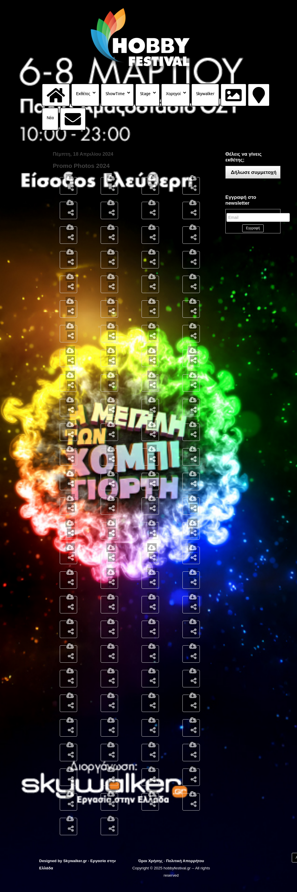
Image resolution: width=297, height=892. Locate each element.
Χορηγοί (173, 93)
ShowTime (115, 93)
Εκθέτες (83, 93)
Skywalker (205, 93)
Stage (145, 93)
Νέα (50, 117)
